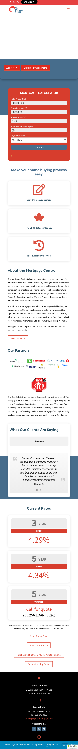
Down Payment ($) (19, 108)
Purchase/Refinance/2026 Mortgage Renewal (39, 638)
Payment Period (18, 135)
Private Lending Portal (39, 647)
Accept (65, 745)
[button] (72, 747)
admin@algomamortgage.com (39, 702)
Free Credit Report (39, 628)
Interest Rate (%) (18, 117)
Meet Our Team (18, 338)
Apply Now (11, 67)
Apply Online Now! (39, 619)
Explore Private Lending (35, 67)
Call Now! (29, 1)
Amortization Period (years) (23, 126)
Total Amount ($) (18, 98)
